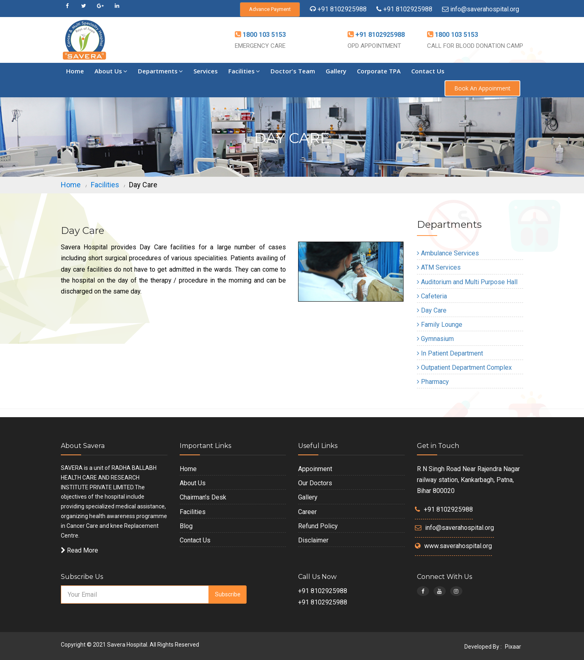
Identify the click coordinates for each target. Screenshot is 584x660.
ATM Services (439, 267)
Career (307, 512)
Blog (186, 526)
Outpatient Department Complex (464, 367)
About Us (110, 71)
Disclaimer (313, 540)
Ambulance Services (448, 253)
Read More (79, 550)
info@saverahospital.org (484, 9)
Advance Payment (270, 9)
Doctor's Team (293, 71)
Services (205, 71)
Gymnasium (435, 339)
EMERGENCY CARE (260, 45)
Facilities (244, 71)
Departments (160, 71)
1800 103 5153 (263, 35)
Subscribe (227, 594)
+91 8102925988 (342, 9)
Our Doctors (315, 483)
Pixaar (513, 646)
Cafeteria (432, 296)
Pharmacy (433, 382)
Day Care (432, 310)
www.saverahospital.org (458, 546)
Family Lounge (439, 324)
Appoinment (315, 469)
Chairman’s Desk (203, 497)
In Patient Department (450, 353)
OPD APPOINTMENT (374, 45)
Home (75, 71)
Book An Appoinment (482, 88)
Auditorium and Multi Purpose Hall (467, 282)
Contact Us (427, 71)
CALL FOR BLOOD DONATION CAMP (475, 45)
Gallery (336, 71)
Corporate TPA (379, 71)
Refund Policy (318, 526)
